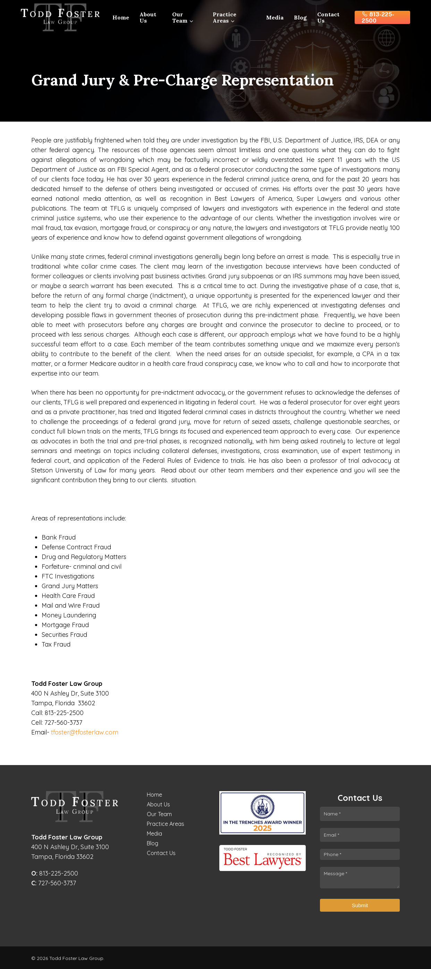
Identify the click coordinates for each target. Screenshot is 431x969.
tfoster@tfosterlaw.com (84, 732)
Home (154, 794)
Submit (360, 905)
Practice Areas (165, 823)
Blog (152, 843)
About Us (158, 804)
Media (154, 833)
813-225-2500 (54, 873)
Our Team (159, 814)
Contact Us (161, 852)
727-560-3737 (53, 883)
